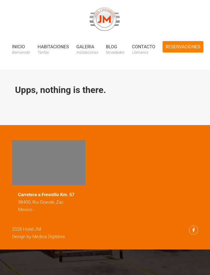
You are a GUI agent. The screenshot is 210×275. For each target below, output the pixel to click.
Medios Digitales (48, 236)
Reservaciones (183, 46)
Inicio (21, 49)
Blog (115, 49)
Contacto (143, 49)
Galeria (87, 49)
